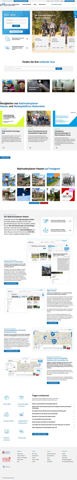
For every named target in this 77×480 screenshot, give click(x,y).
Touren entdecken (26, 4)
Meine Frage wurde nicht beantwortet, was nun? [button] (44, 427)
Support (61, 1)
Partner (52, 1)
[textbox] (16, 20)
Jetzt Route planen (52, 322)
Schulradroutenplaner (56, 4)
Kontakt (48, 1)
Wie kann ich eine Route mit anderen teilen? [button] (43, 416)
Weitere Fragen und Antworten (40, 434)
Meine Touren (42, 4)
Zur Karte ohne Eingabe (16, 31)
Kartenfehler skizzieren (69, 1)
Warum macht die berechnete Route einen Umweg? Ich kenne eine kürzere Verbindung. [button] (51, 407)
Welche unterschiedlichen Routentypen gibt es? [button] (44, 404)
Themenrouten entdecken (11, 283)
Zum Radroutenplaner (53, 382)
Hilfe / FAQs (57, 1)
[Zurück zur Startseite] (7, 4)
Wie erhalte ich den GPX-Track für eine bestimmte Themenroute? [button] (49, 411)
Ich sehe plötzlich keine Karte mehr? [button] (41, 419)
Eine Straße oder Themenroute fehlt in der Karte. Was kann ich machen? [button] (51, 424)
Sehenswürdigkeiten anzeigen (12, 350)
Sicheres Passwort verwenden (21, 1)
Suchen (58, 68)
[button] (74, 4)
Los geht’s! (16, 25)
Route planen (16, 4)
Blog (35, 4)
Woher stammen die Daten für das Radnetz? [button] (43, 422)
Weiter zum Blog (5, 157)
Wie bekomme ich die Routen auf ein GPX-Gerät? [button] (45, 413)
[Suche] (35, 68)
